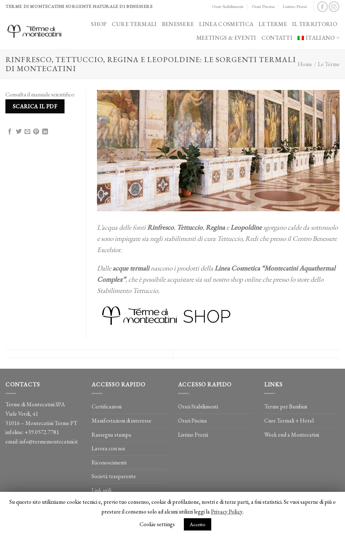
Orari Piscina (263, 6)
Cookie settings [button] (157, 524)
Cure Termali (134, 24)
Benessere (178, 24)
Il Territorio (314, 24)
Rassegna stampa (111, 434)
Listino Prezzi (295, 6)
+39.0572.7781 (42, 432)
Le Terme (272, 24)
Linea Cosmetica (226, 24)
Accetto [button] (197, 524)
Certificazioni (106, 406)
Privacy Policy (227, 511)
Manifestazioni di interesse (121, 420)
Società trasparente (114, 476)
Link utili (101, 490)
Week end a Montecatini (291, 434)
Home (305, 64)
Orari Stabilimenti (227, 6)
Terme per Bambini (285, 406)
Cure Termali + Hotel (289, 420)
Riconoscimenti (109, 462)
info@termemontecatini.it (48, 441)
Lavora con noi (108, 448)
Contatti (277, 38)
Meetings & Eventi (226, 38)
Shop (98, 24)
